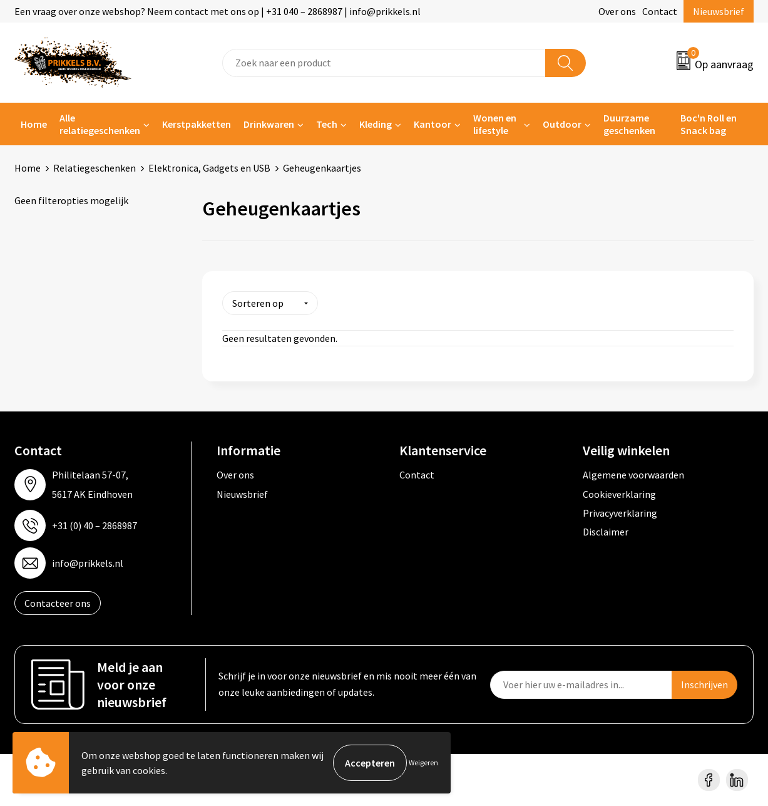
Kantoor (432, 124)
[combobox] (384, 63)
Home (34, 124)
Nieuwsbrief (718, 11)
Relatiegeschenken (94, 168)
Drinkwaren (268, 124)
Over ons (617, 11)
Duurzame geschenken (629, 124)
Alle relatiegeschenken (99, 124)
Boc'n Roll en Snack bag (708, 124)
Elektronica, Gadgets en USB (209, 168)
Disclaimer (605, 531)
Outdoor (562, 124)
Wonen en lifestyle (494, 124)
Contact (659, 11)
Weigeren (423, 762)
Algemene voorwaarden (633, 474)
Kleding (375, 124)
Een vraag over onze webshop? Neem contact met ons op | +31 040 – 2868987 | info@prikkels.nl (217, 11)
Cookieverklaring (619, 493)
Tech (326, 124)
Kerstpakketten (196, 124)
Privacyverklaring (620, 513)
